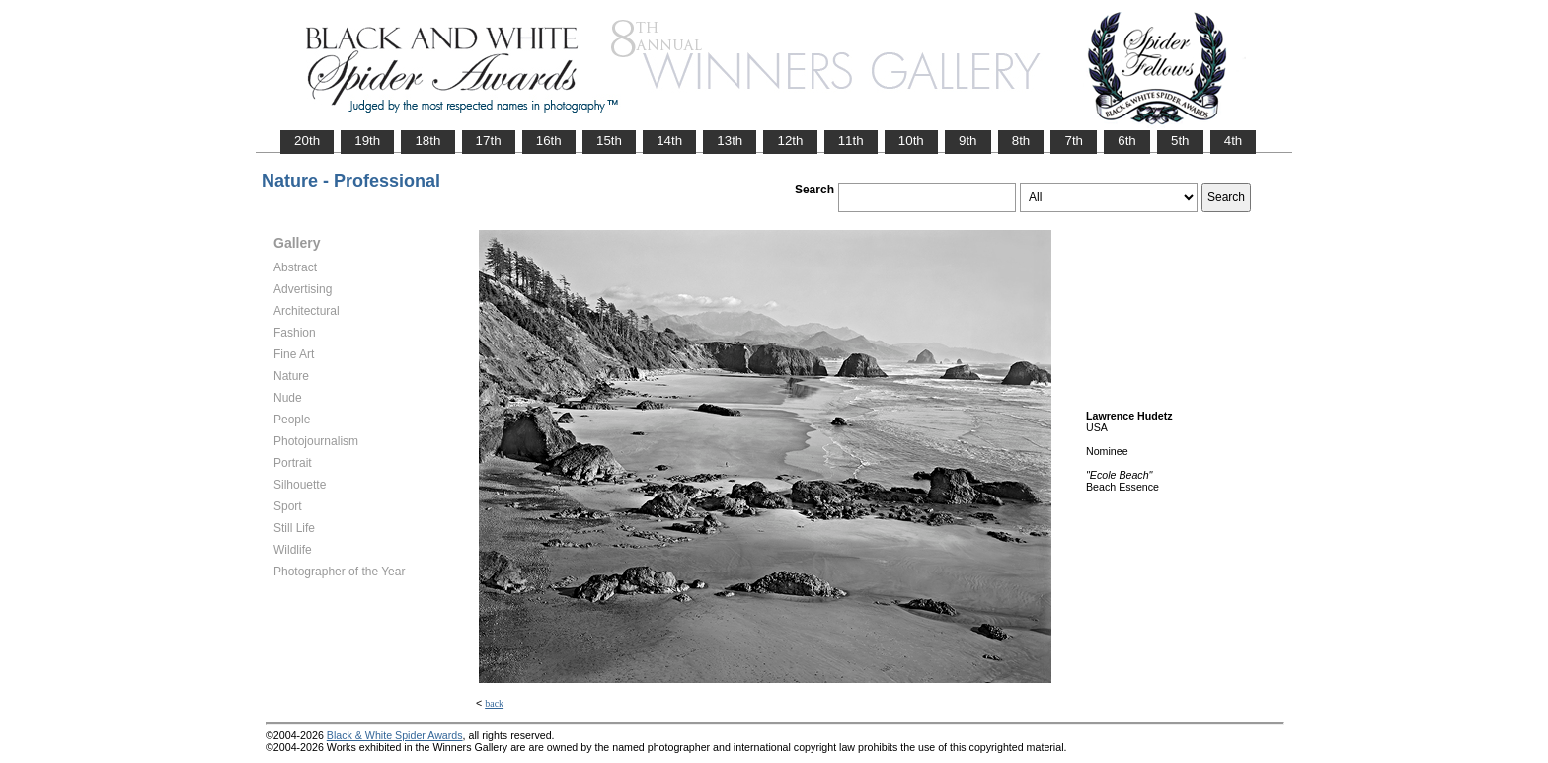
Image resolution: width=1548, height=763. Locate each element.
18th (427, 140)
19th (367, 140)
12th (789, 140)
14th (669, 140)
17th (488, 140)
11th (851, 140)
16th (549, 140)
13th (729, 140)
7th (1073, 140)
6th (1127, 140)
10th (911, 140)
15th (609, 140)
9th (968, 140)
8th (1021, 140)
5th (1180, 140)
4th (1233, 140)
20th (307, 140)
